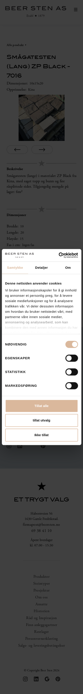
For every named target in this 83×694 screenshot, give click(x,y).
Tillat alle (42, 406)
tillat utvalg (41, 420)
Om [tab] (68, 267)
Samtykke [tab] (15, 267)
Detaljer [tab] (41, 267)
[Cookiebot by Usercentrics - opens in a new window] (59, 255)
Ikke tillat (41, 435)
